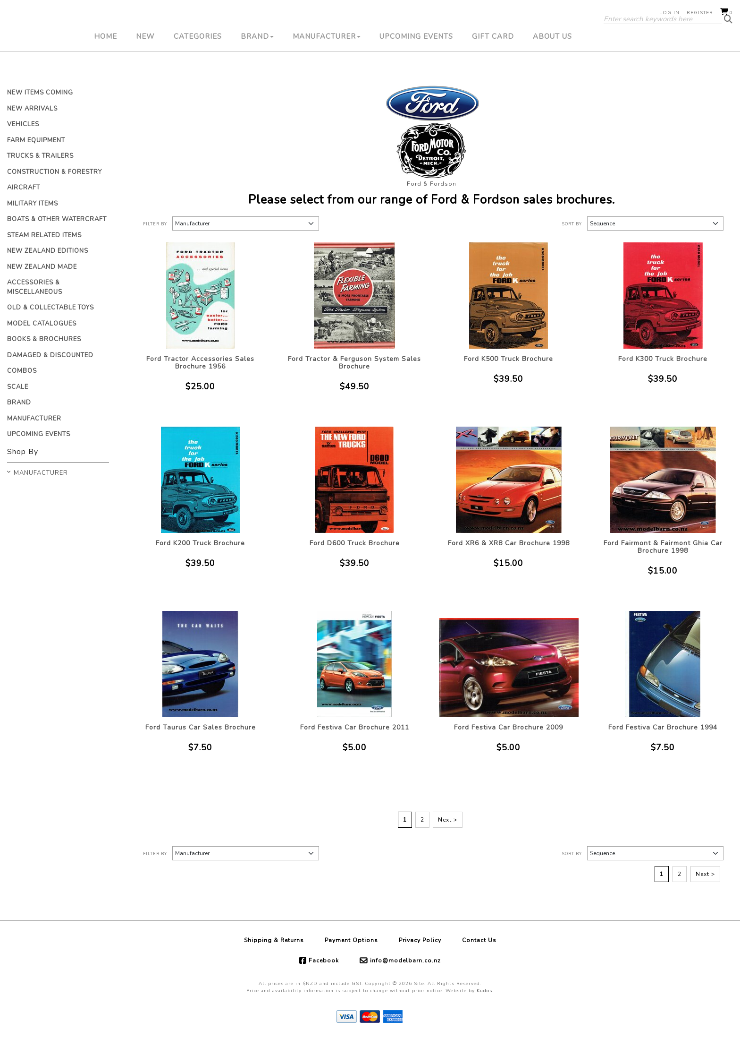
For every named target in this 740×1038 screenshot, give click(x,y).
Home (105, 68)
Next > (447, 820)
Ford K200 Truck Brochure (200, 543)
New (145, 68)
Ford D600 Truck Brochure (355, 543)
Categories (198, 68)
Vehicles (23, 124)
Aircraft (23, 187)
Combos (22, 371)
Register (700, 12)
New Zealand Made (42, 267)
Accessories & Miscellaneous (34, 287)
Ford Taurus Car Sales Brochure (200, 727)
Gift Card (493, 68)
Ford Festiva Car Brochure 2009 (508, 727)
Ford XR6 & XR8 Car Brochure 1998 (509, 543)
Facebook (324, 960)
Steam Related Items (44, 235)
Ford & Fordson (431, 184)
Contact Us (479, 940)
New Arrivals (32, 108)
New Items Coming (40, 92)
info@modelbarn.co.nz (405, 960)
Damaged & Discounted (50, 355)
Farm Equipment (36, 140)
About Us (552, 68)
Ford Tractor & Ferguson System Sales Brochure (354, 362)
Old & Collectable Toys (50, 307)
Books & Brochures (44, 339)
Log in (669, 12)
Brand (257, 68)
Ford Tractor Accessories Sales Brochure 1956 (200, 362)
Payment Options (351, 940)
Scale (17, 387)
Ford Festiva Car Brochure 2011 (354, 727)
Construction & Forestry (54, 172)
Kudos (484, 990)
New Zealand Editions (47, 251)
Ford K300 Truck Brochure (662, 358)
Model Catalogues (41, 323)
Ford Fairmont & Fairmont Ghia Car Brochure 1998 (663, 547)
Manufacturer (327, 68)
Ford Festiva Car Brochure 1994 (662, 727)
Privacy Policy (420, 940)
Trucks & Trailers (40, 156)
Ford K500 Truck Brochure (508, 358)
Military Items (32, 203)
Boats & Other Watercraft (57, 219)
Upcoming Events (416, 68)
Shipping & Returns (274, 940)
